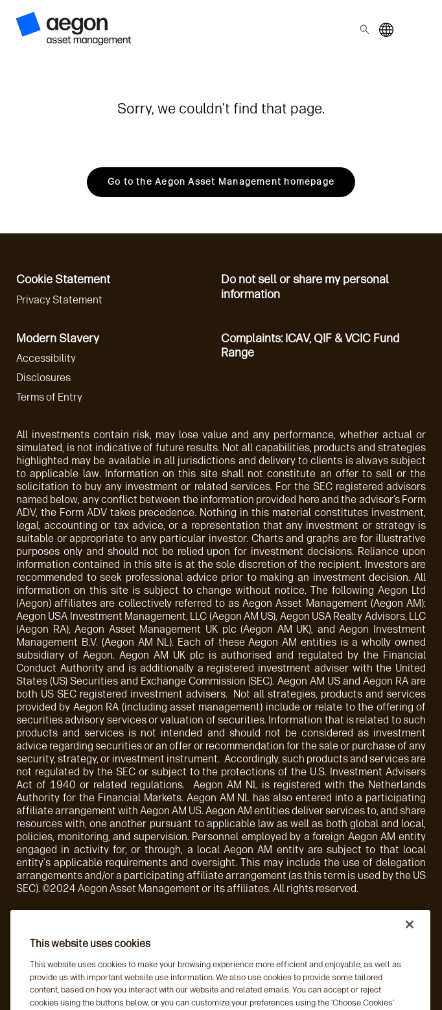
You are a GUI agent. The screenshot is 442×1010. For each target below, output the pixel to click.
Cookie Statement (63, 279)
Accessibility (46, 358)
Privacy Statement (59, 300)
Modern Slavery (57, 338)
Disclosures (43, 377)
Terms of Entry (49, 397)
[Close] (409, 935)
